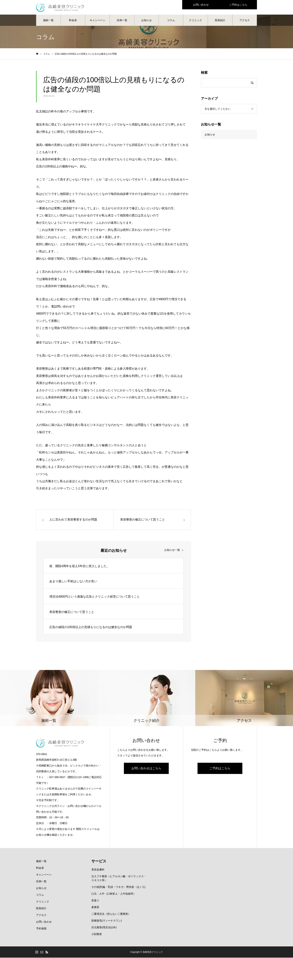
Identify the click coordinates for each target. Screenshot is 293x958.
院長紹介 (220, 20)
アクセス (244, 20)
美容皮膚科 (97, 869)
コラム (171, 20)
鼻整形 (95, 907)
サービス (98, 861)
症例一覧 (122, 20)
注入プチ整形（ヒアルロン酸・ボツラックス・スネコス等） (118, 878)
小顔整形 (96, 934)
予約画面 (41, 928)
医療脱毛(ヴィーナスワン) (106, 920)
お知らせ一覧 (172, 550)
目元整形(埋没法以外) (104, 927)
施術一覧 (48, 20)
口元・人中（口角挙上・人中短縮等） (113, 894)
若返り (95, 900)
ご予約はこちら (219, 768)
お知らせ (146, 20)
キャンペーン (97, 20)
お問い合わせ (44, 922)
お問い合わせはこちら (146, 768)
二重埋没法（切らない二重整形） (111, 914)
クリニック (195, 20)
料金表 (73, 20)
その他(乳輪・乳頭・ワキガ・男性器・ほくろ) (118, 887)
